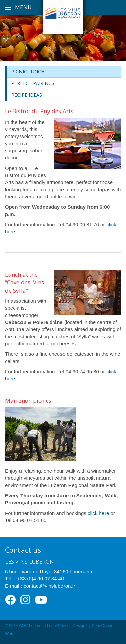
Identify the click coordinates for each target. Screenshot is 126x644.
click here (98, 513)
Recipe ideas (26, 95)
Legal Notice (58, 625)
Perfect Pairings (32, 83)
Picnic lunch (27, 71)
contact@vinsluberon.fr (49, 586)
